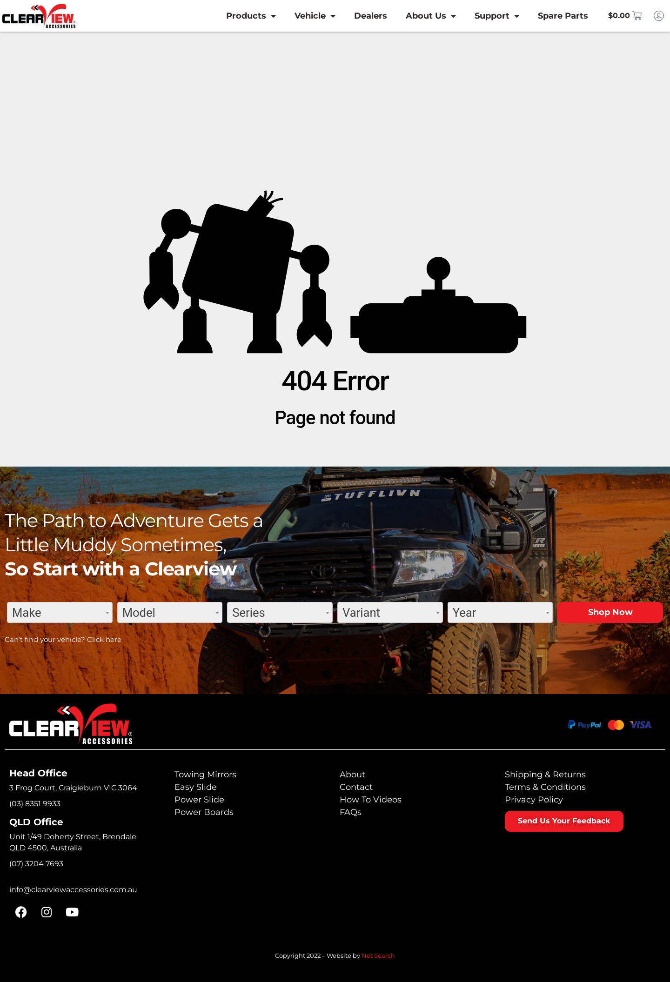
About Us (421, 16)
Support (487, 16)
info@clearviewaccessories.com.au (73, 889)
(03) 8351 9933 (34, 803)
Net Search (378, 955)
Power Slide (199, 800)
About (352, 774)
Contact (356, 787)
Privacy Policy (534, 800)
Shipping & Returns (545, 774)
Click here (104, 639)
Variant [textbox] (361, 613)
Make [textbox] (26, 613)
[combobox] (60, 612)
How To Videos (371, 800)
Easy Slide (195, 787)
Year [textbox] (464, 613)
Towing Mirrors (205, 774)
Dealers (360, 16)
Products (241, 16)
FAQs (351, 812)
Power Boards (204, 812)
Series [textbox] (248, 613)
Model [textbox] (138, 613)
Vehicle (305, 16)
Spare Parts (553, 16)
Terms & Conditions (545, 787)
